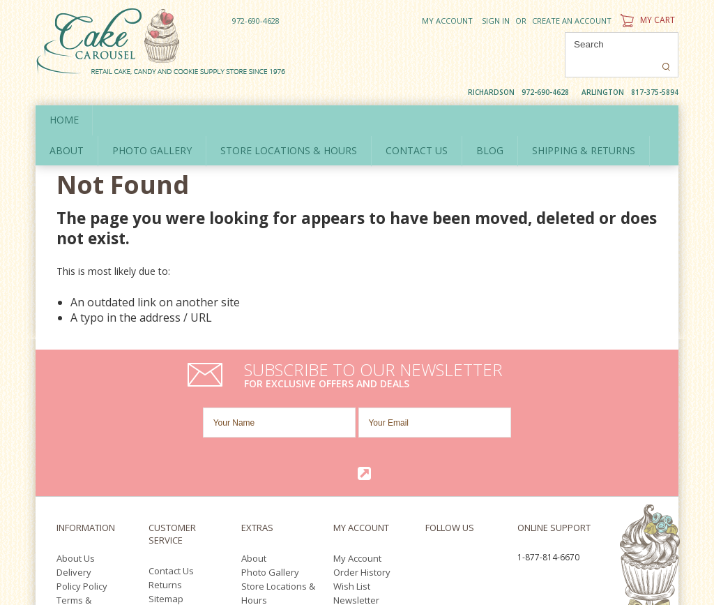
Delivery (73, 451)
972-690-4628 (256, 20)
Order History (361, 451)
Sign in (496, 20)
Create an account (572, 20)
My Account (447, 20)
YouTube (433, 455)
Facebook (429, 439)
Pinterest (463, 455)
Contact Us (171, 450)
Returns (165, 464)
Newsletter (356, 479)
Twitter (455, 438)
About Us (75, 437)
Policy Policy (81, 465)
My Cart (646, 20)
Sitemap (166, 478)
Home (64, 96)
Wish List (351, 465)
